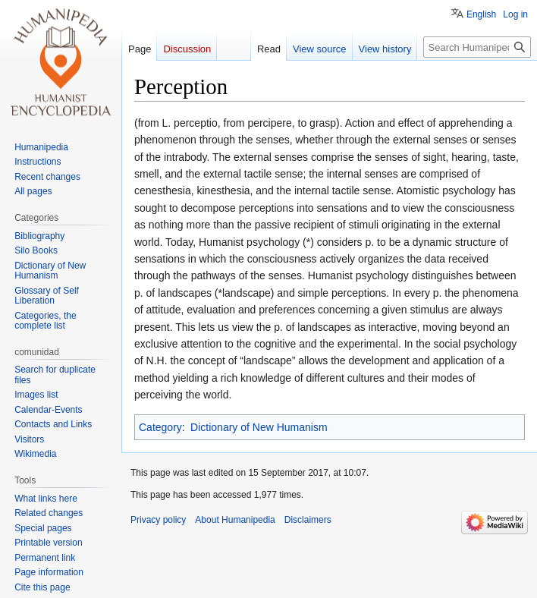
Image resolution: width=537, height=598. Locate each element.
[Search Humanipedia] (477, 47)
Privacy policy (158, 520)
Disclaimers (307, 520)
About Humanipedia (235, 520)
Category (160, 427)
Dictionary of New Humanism (259, 427)
